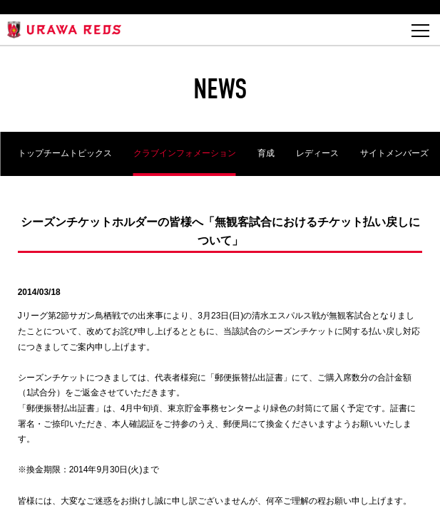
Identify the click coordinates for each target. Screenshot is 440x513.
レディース (317, 153)
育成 (266, 153)
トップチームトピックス (65, 153)
